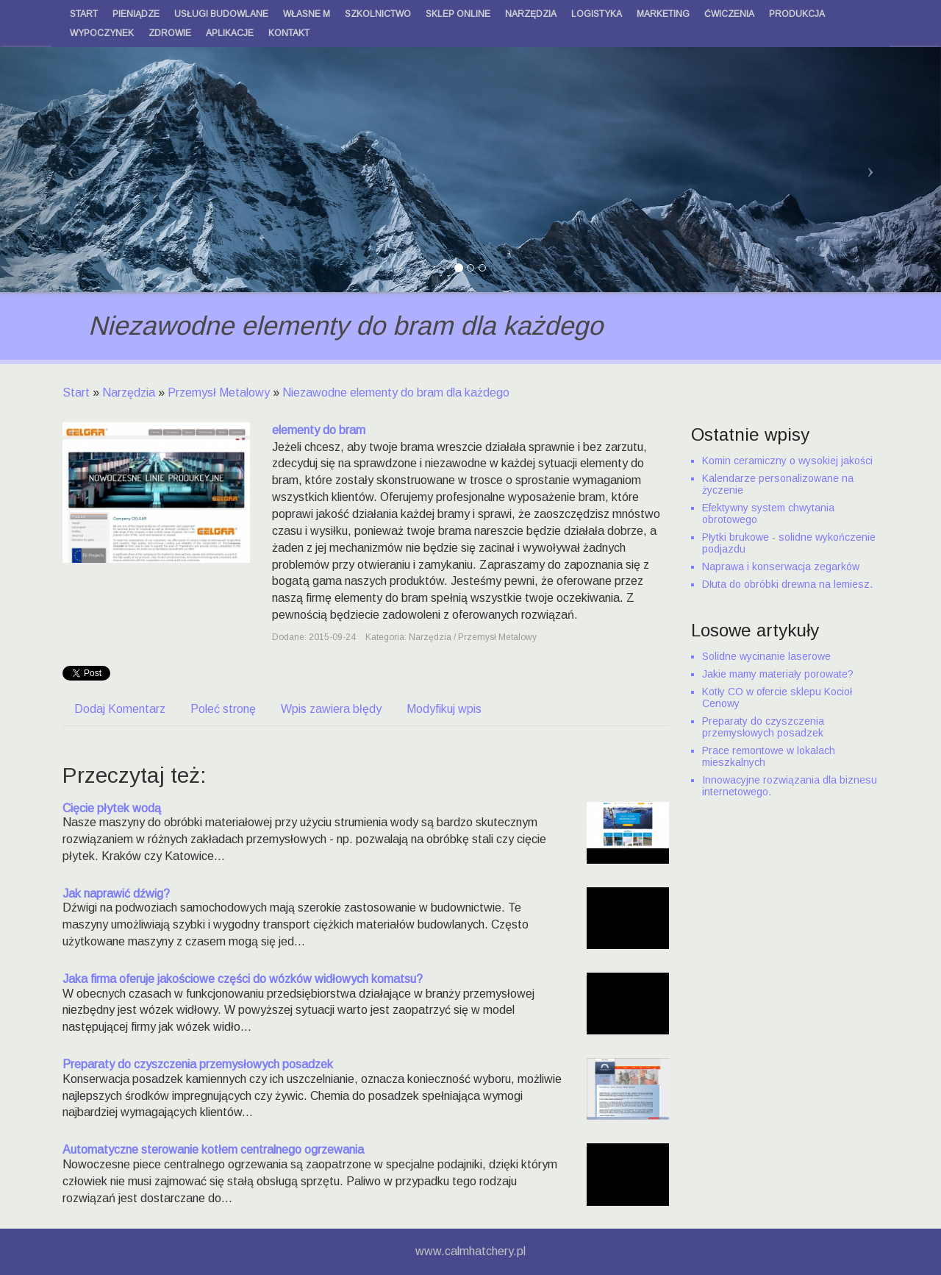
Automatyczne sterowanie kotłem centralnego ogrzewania (213, 1149)
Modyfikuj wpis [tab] (444, 709)
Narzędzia (128, 392)
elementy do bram (318, 430)
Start (76, 392)
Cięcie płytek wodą (111, 808)
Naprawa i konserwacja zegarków (780, 566)
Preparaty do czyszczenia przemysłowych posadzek (197, 1064)
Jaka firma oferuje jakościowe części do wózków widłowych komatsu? (242, 979)
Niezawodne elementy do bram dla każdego (395, 392)
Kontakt (289, 33)
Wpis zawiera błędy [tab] (331, 709)
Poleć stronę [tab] (223, 709)
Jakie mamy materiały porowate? (778, 674)
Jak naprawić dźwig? (116, 893)
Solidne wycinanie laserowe (766, 656)
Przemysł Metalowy (219, 392)
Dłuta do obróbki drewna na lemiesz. (787, 584)
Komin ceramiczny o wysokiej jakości (787, 460)
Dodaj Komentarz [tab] (119, 709)
